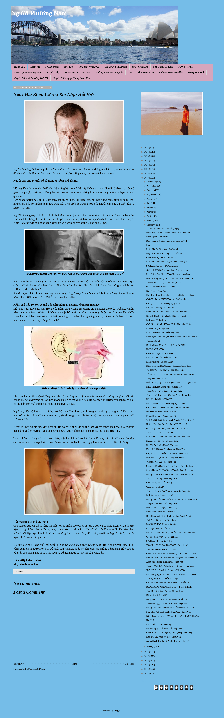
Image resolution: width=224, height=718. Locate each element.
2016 (146, 660)
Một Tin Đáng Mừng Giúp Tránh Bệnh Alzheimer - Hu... (170, 278)
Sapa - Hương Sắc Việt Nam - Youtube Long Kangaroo (169, 470)
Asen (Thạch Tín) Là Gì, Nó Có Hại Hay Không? (167, 641)
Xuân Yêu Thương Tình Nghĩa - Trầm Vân (164, 562)
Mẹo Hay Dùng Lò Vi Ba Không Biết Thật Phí (166, 458)
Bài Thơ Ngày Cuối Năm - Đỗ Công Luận (164, 628)
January (150, 646)
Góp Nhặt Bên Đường (115, 67)
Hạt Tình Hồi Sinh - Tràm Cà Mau (161, 412)
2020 (146, 173)
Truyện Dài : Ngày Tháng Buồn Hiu (71, 78)
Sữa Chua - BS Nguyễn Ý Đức (159, 541)
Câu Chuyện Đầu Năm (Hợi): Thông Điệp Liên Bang (169, 633)
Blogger (117, 710)
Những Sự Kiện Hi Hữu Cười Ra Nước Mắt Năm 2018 (169, 474)
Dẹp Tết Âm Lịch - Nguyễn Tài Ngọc (162, 445)
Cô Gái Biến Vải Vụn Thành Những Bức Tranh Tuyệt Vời (171, 553)
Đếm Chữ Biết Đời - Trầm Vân (159, 399)
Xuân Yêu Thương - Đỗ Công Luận (161, 478)
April (149, 216)
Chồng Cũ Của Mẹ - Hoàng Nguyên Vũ (163, 303)
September (151, 194)
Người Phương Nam (39, 13)
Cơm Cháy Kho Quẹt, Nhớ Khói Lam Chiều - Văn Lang (170, 295)
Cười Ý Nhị (53, 72)
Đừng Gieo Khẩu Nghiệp (157, 595)
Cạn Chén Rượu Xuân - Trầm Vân (161, 257)
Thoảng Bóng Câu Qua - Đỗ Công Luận (163, 282)
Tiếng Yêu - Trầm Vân (156, 378)
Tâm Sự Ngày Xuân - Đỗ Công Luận (162, 578)
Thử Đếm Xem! (153, 341)
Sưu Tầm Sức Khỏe (163, 67)
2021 (146, 169)
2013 (146, 673)
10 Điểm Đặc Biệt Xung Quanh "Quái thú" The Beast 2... (170, 420)
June (149, 207)
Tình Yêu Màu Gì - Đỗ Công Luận (161, 549)
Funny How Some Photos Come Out (162, 416)
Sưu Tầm (68, 67)
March (150, 220)
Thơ (130, 72)
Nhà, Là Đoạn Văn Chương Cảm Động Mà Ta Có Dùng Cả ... (172, 558)
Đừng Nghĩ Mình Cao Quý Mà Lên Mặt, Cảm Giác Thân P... (172, 337)
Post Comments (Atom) (35, 669)
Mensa (149, 245)
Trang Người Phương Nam (28, 72)
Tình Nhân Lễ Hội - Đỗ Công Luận (161, 520)
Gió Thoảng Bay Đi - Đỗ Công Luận (162, 537)
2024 (146, 156)
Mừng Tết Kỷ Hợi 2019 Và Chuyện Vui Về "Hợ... (167, 599)
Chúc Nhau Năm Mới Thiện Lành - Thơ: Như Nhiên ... (169, 324)
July (149, 203)
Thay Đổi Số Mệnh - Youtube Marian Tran (164, 591)
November (151, 186)
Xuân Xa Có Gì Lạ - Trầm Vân (159, 433)
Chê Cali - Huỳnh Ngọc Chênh (159, 353)
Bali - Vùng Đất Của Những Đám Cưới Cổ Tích (166, 241)
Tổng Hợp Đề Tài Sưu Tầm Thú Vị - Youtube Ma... (168, 545)
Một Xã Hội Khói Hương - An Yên (161, 524)
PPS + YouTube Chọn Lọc (77, 72)
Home (74, 664)
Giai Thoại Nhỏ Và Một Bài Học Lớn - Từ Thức (167, 428)
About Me (35, 67)
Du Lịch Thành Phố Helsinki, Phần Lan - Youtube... (168, 316)
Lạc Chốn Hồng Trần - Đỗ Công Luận (162, 333)
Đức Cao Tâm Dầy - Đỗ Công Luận (161, 358)
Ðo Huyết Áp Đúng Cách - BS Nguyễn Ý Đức (166, 345)
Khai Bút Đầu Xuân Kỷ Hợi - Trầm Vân (163, 637)
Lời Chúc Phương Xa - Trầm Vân (160, 307)
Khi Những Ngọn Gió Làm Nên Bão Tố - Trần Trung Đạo (171, 574)
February (151, 225)
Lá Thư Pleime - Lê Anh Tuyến (159, 362)
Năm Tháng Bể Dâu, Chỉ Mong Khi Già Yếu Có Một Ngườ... (172, 616)
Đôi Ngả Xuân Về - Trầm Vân (159, 528)
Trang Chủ (19, 67)
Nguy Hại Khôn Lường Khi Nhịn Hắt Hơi (164, 387)
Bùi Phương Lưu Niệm (171, 72)
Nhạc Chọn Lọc (140, 67)
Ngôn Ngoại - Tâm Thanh (157, 237)
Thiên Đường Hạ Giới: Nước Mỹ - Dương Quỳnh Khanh (170, 566)
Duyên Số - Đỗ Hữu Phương (158, 624)
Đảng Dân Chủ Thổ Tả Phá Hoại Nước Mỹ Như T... (168, 312)
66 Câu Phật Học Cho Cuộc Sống (160, 287)
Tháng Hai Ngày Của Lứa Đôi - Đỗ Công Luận (166, 603)
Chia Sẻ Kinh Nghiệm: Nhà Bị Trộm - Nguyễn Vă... (168, 583)
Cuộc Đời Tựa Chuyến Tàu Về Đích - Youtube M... (168, 453)
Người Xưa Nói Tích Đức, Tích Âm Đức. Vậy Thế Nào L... (171, 533)
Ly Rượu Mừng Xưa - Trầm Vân (160, 495)
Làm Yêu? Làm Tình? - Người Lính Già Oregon (167, 262)
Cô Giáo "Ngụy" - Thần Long (159, 482)
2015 (146, 665)
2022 (146, 165)
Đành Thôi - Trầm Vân (156, 291)
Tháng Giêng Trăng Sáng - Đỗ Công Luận (164, 391)
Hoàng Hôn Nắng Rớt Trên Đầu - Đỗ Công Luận (167, 424)
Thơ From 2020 (146, 72)
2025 (146, 152)
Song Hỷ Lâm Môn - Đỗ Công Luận (161, 503)
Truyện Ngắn (52, 67)
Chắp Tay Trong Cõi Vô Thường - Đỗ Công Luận (167, 299)
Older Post (129, 664)
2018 (146, 652)
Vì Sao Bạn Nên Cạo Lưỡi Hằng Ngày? (163, 228)
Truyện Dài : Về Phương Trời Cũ (31, 78)
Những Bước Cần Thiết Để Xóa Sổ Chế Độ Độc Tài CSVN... (172, 499)
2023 (146, 160)
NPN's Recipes (185, 67)
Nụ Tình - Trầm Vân (155, 349)
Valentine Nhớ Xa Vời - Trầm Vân (161, 462)
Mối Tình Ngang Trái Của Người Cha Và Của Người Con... (171, 382)
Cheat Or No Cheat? (155, 487)
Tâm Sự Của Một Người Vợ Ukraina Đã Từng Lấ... (168, 491)
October (150, 190)
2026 (146, 147)
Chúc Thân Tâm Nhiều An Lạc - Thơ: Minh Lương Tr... (170, 407)
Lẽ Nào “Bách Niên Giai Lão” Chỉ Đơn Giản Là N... (168, 437)
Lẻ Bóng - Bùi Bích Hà (156, 320)
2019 (146, 178)
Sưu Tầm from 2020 (89, 67)
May (149, 212)
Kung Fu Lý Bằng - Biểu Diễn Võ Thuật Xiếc (165, 449)
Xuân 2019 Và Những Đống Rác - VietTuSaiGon (167, 270)
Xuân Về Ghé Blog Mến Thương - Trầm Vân (165, 570)
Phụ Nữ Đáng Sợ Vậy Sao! (157, 328)
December (151, 181)
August (150, 199)
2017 (146, 656)
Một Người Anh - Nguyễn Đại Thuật (162, 508)
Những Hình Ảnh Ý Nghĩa (109, 72)
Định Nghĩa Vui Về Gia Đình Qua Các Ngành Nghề (168, 516)
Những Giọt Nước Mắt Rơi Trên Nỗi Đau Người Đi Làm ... (171, 608)
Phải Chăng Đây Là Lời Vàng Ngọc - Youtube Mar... (168, 274)
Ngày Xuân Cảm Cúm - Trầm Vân (161, 512)
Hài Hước (150, 620)
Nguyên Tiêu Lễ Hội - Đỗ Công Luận (162, 441)
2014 (146, 669)
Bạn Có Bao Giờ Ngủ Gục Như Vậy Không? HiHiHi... (169, 587)
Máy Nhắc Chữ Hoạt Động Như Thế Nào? (164, 253)
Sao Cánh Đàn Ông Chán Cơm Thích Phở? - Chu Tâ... (169, 466)
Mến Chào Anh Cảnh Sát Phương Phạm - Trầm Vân (168, 612)
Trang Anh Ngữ (196, 72)
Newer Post (19, 664)
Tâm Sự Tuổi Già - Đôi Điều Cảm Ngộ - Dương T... (168, 395)
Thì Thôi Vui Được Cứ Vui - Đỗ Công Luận (165, 370)
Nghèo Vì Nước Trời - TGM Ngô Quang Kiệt (165, 403)
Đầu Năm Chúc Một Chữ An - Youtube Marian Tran (168, 366)
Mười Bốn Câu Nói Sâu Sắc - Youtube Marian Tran (168, 232)
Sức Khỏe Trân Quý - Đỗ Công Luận (162, 266)
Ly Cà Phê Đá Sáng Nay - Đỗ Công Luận (164, 249)
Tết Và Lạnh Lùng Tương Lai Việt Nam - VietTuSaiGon (170, 374)
